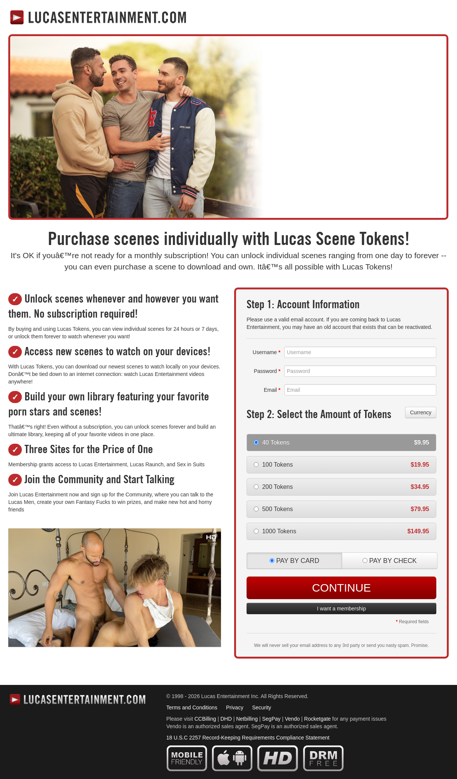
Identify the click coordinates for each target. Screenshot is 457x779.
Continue (341, 587)
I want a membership (341, 609)
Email (272, 390)
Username (266, 352)
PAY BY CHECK (390, 560)
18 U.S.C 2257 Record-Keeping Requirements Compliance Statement (247, 738)
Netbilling (247, 719)
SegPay (271, 719)
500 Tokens (341, 509)
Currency (420, 412)
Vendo (292, 719)
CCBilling (205, 719)
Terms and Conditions (191, 707)
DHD (226, 719)
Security (261, 707)
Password (267, 371)
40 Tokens (341, 442)
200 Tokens (341, 487)
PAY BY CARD (294, 560)
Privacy (234, 707)
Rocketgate (317, 719)
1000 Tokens (341, 531)
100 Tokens (341, 464)
